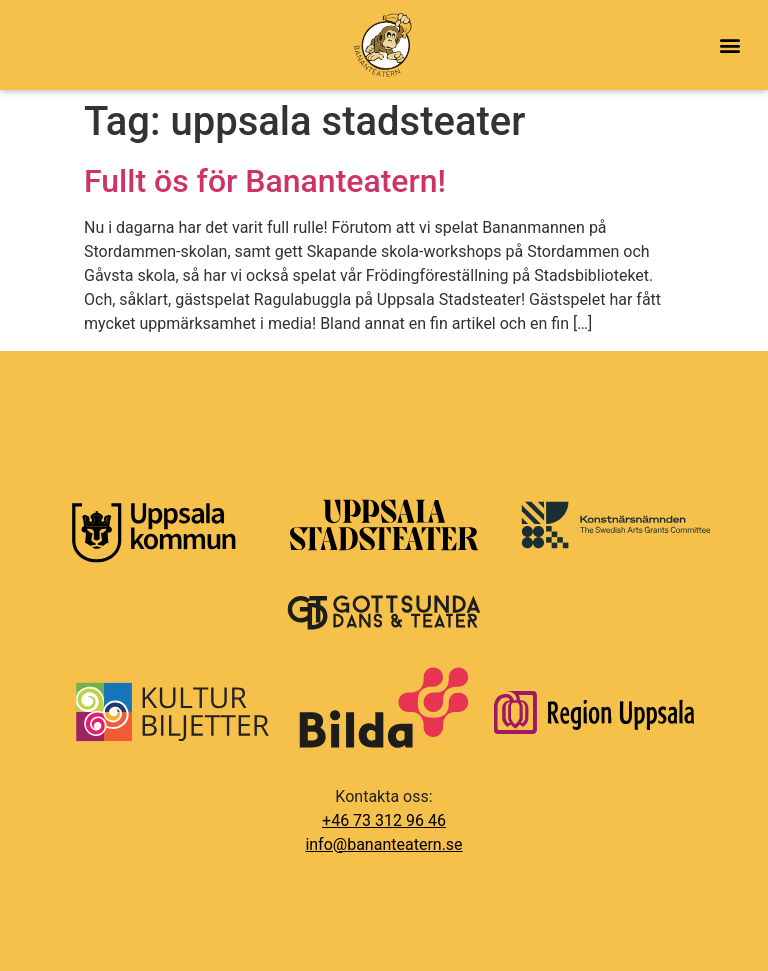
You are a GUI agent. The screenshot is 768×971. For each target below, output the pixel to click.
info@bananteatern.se (383, 844)
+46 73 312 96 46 (384, 820)
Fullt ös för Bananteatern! (265, 181)
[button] (729, 45)
